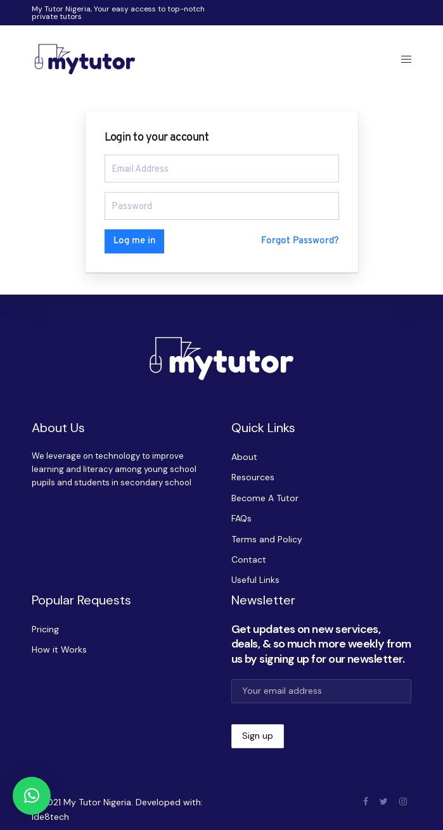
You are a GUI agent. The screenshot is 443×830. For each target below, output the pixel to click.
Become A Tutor (265, 498)
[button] (32, 796)
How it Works (59, 649)
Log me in (134, 241)
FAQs (241, 518)
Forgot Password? (300, 241)
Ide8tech (50, 816)
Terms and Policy (266, 539)
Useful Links (255, 579)
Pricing (45, 629)
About (244, 457)
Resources (252, 477)
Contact (248, 559)
